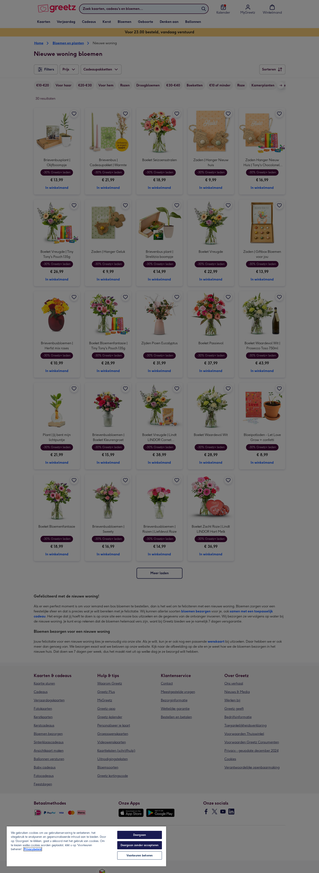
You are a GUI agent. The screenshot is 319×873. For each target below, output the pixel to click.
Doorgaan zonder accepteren (140, 845)
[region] (86, 846)
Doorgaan (139, 834)
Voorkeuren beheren (139, 855)
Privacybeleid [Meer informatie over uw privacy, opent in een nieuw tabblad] (33, 849)
